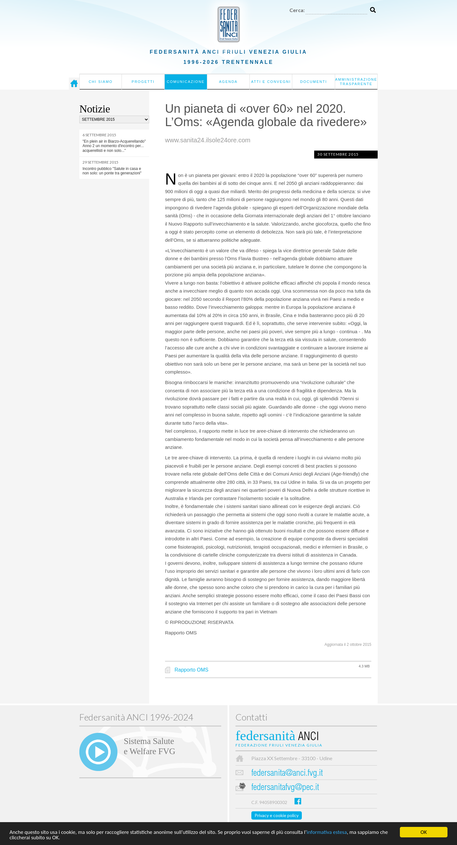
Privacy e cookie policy (277, 815)
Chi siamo (100, 82)
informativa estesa (327, 832)
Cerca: (297, 10)
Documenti (313, 82)
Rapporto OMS (192, 670)
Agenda (228, 82)
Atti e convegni (271, 82)
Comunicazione (186, 82)
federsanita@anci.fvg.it (287, 773)
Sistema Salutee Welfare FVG (149, 746)
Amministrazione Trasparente (356, 82)
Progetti (143, 82)
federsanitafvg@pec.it (285, 788)
